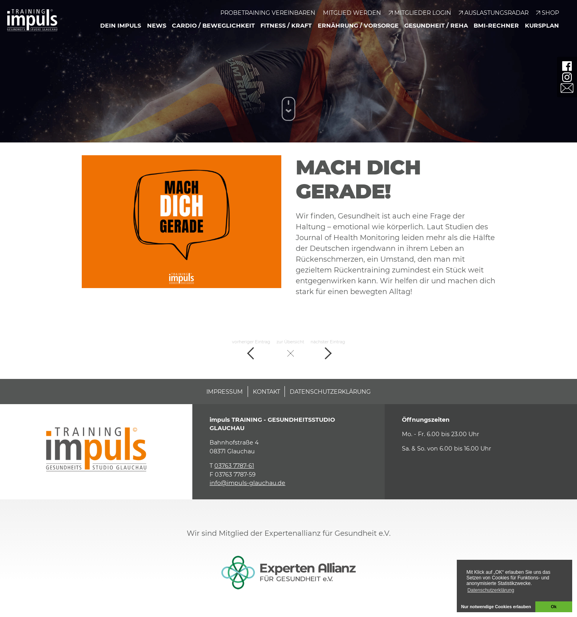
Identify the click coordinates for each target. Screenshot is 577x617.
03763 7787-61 (234, 465)
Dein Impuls (120, 25)
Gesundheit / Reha (436, 25)
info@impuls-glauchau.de (247, 483)
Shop (550, 12)
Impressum (224, 391)
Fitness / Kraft (286, 25)
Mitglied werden (352, 12)
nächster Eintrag (328, 350)
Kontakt (266, 391)
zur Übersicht (290, 350)
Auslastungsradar (496, 12)
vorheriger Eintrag (251, 350)
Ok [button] (554, 606)
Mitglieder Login (422, 12)
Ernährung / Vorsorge (358, 25)
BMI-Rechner (496, 25)
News (156, 25)
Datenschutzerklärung (330, 391)
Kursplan (542, 25)
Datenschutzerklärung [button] (490, 590)
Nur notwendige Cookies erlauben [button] (496, 606)
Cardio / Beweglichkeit (213, 25)
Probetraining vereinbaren (267, 12)
